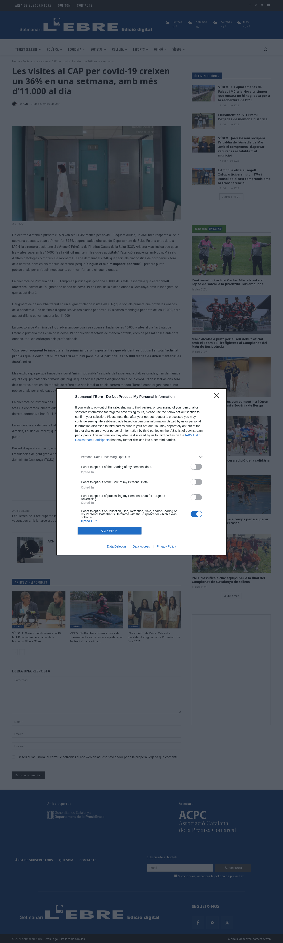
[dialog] (141, 471)
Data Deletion (116, 546)
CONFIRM (109, 530)
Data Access (141, 546)
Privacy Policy (166, 546)
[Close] (218, 397)
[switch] (196, 467)
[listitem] (141, 457)
